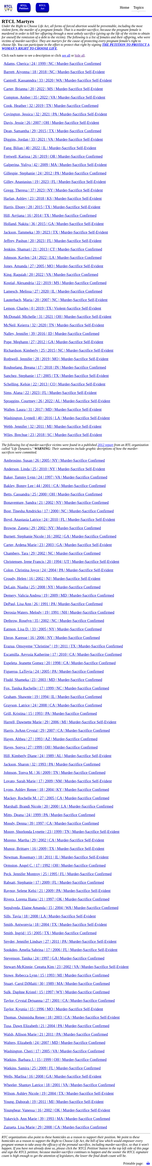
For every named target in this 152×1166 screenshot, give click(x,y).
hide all (80, 55)
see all (66, 55)
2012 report (105, 445)
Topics (139, 8)
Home (124, 8)
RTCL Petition (23, 7)
